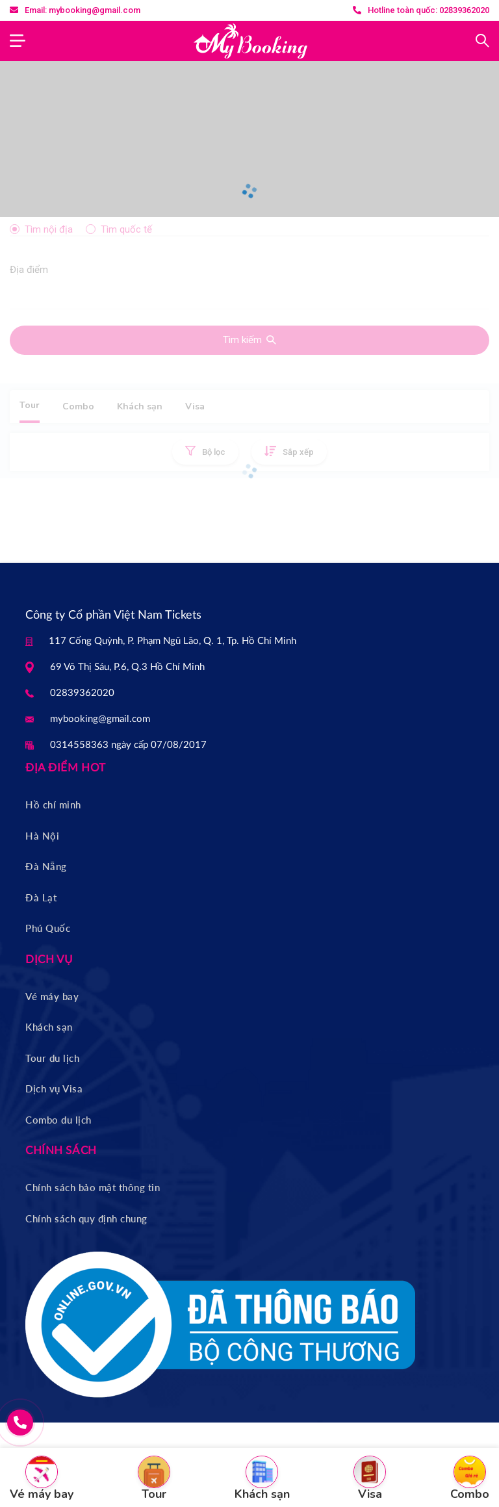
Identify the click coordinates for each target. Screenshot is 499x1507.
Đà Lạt (41, 897)
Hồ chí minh (53, 804)
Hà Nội (42, 836)
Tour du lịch (52, 1058)
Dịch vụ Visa (54, 1088)
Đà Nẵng (46, 866)
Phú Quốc (47, 928)
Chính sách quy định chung (86, 1218)
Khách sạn (49, 1027)
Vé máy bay (52, 996)
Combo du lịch (58, 1120)
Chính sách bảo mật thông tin (92, 1187)
